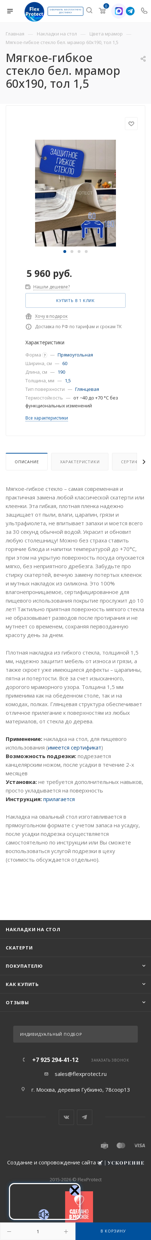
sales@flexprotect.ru (81, 1073)
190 (61, 372)
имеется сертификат (74, 747)
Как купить (22, 984)
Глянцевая (87, 389)
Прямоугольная (75, 354)
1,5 (68, 380)
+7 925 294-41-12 (55, 1060)
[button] (64, 251)
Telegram (84, 1117)
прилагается (59, 799)
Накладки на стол (33, 929)
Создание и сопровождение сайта (75, 1162)
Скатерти (19, 947)
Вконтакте (66, 1117)
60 (64, 363)
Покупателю (24, 966)
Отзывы (17, 1002)
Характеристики (79, 461)
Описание (27, 461)
